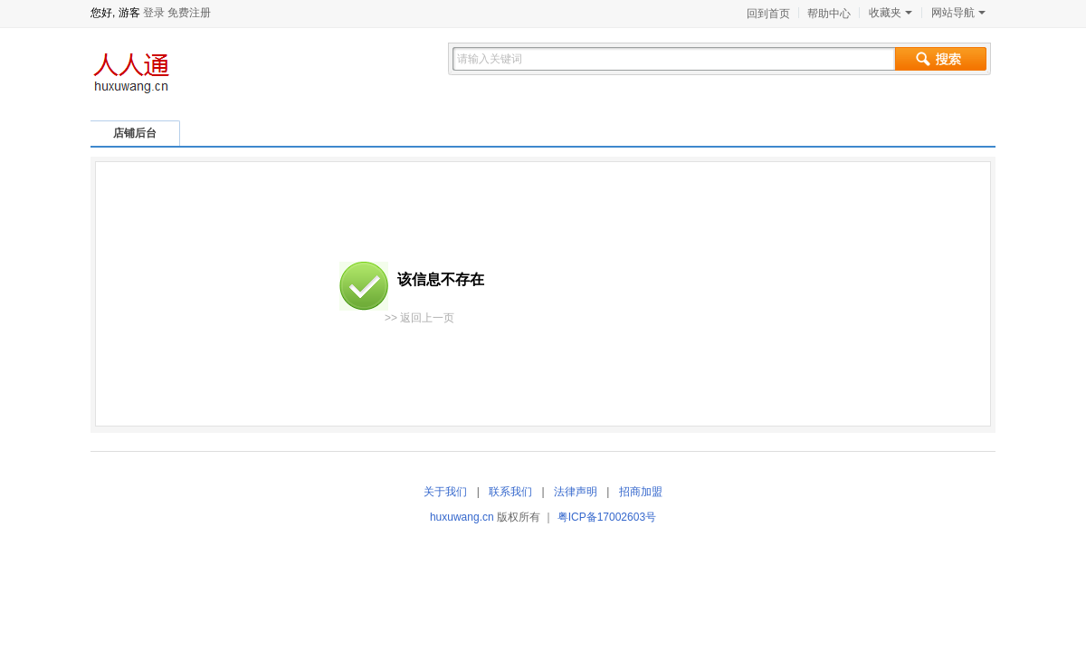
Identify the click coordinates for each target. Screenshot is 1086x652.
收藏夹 (890, 12)
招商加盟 (640, 491)
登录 (154, 12)
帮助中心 (829, 13)
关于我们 (445, 491)
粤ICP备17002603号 (606, 517)
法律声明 (575, 491)
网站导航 (958, 12)
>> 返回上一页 (419, 318)
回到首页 (768, 13)
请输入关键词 (489, 59)
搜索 (940, 59)
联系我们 (510, 491)
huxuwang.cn (462, 517)
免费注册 (189, 12)
